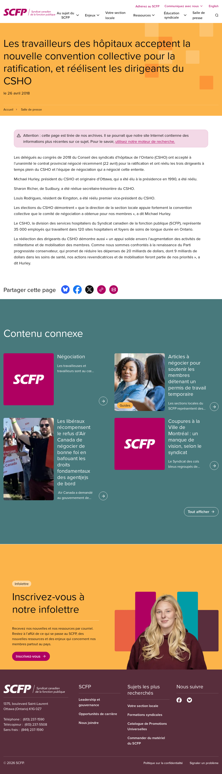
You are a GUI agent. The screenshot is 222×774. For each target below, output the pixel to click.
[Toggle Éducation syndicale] (174, 15)
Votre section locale (142, 705)
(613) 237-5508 (36, 724)
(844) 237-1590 (32, 729)
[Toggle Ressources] (144, 15)
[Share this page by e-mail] (113, 290)
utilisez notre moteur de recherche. (145, 141)
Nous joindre (89, 722)
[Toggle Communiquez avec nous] (184, 6)
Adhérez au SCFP (147, 6)
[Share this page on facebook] (77, 290)
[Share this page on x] (89, 290)
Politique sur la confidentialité (163, 763)
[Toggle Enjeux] (92, 15)
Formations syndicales (144, 714)
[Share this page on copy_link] (101, 290)
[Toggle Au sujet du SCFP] (68, 15)
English (214, 6)
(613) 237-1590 (33, 719)
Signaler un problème (204, 763)
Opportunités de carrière (98, 713)
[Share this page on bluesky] (65, 290)
